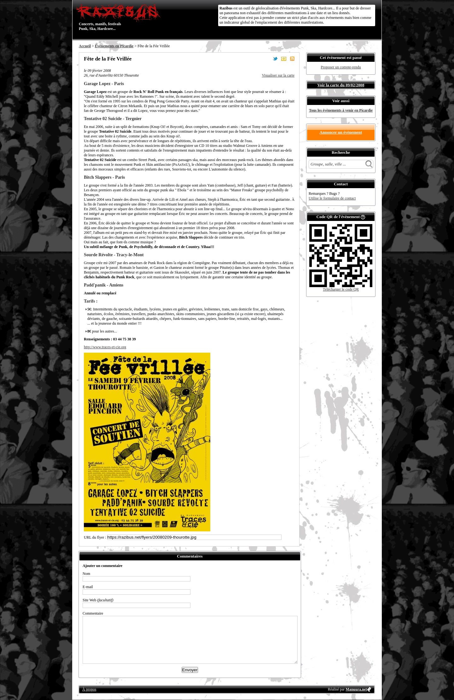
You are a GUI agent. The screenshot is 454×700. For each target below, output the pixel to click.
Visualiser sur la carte (278, 75)
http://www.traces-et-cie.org (105, 347)
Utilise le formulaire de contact (332, 198)
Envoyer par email (283, 58)
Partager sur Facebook (266, 58)
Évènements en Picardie (114, 46)
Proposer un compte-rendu (341, 67)
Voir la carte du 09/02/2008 (340, 85)
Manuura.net (356, 689)
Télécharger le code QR (341, 289)
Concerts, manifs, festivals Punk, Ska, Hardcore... (119, 17)
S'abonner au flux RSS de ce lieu (292, 58)
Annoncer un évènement (341, 132)
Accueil (85, 46)
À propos (89, 689)
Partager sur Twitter (275, 58)
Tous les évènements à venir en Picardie (341, 110)
